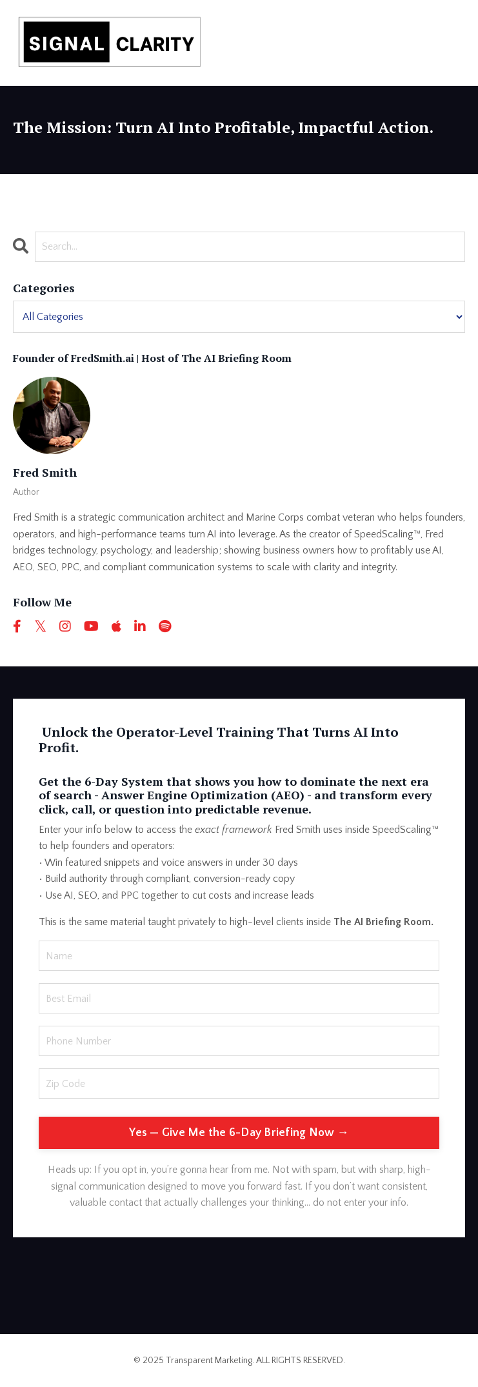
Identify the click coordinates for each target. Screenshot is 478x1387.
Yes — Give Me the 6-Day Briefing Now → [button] (239, 1132)
